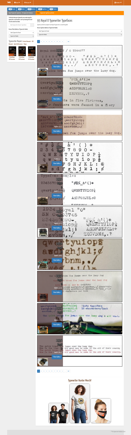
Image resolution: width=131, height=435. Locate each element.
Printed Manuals (27, 41)
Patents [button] (53, 9)
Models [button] (21, 9)
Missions (27, 2)
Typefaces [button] (42, 9)
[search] (21, 32)
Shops (25, 44)
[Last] (68, 41)
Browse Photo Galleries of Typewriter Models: (18, 29)
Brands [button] (11, 9)
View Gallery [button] (56, 67)
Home (38, 13)
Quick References (18, 44)
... (66, 42)
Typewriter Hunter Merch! (79, 380)
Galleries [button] (31, 9)
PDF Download (12, 59)
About (17, 2)
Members (118, 2)
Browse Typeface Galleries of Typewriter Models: (47, 28)
